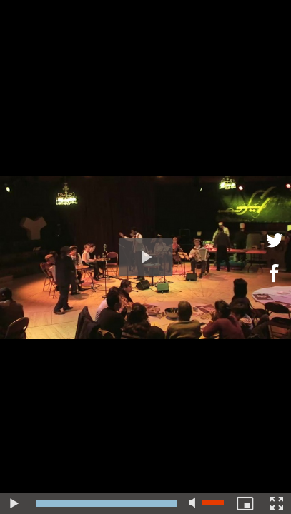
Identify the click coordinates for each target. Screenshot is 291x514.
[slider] (106, 503)
